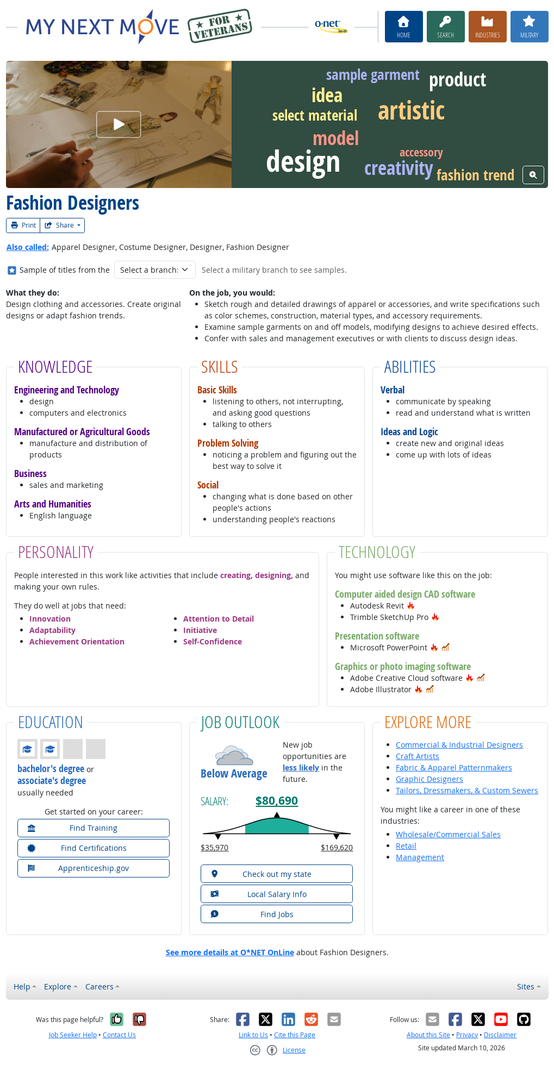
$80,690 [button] (277, 800)
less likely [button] (301, 767)
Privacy (467, 1034)
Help (22, 986)
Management (420, 857)
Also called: (28, 247)
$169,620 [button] (337, 847)
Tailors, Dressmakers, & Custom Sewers (467, 790)
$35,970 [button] (214, 847)
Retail (406, 846)
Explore (57, 986)
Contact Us (119, 1034)
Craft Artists (417, 756)
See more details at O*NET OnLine (230, 952)
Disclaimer (500, 1034)
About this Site (428, 1034)
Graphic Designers (429, 779)
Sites (525, 986)
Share (60, 225)
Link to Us (253, 1034)
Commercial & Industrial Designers (459, 744)
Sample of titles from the (65, 270)
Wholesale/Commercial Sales (448, 834)
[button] (411, 605)
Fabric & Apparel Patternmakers (454, 767)
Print (23, 225)
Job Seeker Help (73, 1034)
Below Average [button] (234, 773)
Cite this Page (294, 1034)
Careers (99, 986)
